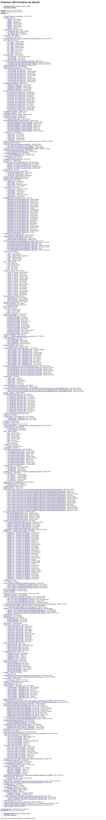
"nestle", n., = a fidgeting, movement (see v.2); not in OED (19, 336)
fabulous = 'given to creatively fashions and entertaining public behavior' (23, 608)
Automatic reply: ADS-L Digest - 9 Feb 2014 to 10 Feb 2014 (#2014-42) (23, 471)
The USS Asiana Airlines (11, 790)
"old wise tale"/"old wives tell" (12, 624)
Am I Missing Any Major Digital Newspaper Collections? (19, 61)
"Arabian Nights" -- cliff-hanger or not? (14, 416)
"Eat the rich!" (8, 132)
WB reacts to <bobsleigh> (11, 766)
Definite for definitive (10, 334)
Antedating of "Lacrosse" (11, 116)
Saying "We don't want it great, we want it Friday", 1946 (19, 802)
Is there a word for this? (10, 117)
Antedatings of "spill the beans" (12, 233)
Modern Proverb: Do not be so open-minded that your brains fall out (22, 675)
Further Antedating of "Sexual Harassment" (15, 65)
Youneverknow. (8, 187)
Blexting (6, 672)
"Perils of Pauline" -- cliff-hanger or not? (15, 686)
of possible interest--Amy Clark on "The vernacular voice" (19, 729)
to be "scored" (8, 678)
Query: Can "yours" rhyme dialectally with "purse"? (18, 596)
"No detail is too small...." (11, 595)
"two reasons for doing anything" (13, 449)
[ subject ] (18, 6)
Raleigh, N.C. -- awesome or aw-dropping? (15, 531)
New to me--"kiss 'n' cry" (11, 589)
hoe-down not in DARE (10, 315)
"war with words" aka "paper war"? (13, 68)
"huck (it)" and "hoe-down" (11, 424)
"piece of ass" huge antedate (11, 735)
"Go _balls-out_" (8, 473)
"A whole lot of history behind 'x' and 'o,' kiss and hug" (18, 605)
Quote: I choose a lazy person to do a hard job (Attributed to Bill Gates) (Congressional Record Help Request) (33, 489)
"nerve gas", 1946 (9, 800)
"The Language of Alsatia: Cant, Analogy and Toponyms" (19, 703)
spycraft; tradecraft (9, 427)
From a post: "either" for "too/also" (13, 745)
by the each (7, 35)
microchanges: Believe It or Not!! (13, 114)
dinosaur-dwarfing (9, 699)
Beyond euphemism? (9, 617)
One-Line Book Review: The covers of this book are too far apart (21, 366)
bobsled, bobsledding (10, 590)
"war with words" (9, 55)
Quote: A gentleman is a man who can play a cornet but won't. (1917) (22, 141)
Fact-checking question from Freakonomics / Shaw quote (19, 241)
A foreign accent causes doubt (12, 760)
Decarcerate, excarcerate (10, 660)
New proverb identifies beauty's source (14, 511)
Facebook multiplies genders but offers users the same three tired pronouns (24, 805)
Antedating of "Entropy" (10, 113)
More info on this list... (10, 7)
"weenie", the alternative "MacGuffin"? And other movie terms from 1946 (24, 796)
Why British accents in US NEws (13, 763)
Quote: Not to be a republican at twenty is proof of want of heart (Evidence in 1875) (26, 781)
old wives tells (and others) (11, 662)
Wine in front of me (9, 296)
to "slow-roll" (8, 160)
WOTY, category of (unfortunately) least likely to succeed (19, 583)
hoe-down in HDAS (9, 345)
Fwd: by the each (8, 169)
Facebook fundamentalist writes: (13, 153)
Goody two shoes (8, 806)
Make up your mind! (9, 776)
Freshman (7, 421)
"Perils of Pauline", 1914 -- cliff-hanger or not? (16, 348)
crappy (6, 251)
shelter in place (8, 180)
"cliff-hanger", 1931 (9, 683)
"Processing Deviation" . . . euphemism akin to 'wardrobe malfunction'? (23, 425)
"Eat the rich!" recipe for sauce (12, 171)
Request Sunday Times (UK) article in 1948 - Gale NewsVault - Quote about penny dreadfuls (29, 700)
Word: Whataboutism (10, 337)
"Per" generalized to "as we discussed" (14, 385)
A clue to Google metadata (11, 314)
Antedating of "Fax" (9, 488)
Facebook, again (8, 614)
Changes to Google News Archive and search (16, 520)
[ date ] (28, 6)
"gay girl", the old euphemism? (12, 681)
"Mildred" (7, 580)
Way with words (8, 779)
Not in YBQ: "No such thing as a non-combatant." (17, 144)
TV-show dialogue (9, 684)
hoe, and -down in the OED (11, 302)
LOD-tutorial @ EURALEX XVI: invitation (16, 593)
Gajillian (6, 444)
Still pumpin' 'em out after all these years (15, 197)
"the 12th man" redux (10, 29)
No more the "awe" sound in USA (13, 90)
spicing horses (8, 616)
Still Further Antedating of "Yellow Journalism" (17, 120)
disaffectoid (7, 142)
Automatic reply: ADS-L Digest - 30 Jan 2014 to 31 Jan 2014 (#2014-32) (23, 38)
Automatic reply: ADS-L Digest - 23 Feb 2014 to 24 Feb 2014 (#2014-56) (24, 782)
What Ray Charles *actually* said (13, 177)
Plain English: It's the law (11, 67)
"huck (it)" (7, 415)
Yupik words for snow (10, 483)
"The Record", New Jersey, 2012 (13, 413)
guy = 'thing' (7, 40)
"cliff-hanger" (8, 447)
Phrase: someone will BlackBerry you (14, 732)
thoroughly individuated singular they (14, 720)
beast (5, 431)
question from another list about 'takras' (14, 150)
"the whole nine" (8, 465)
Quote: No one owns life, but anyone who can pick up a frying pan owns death (25, 733)
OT (5, 592)
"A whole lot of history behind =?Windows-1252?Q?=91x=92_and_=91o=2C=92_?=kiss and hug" (30, 604)
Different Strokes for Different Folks (14, 236)
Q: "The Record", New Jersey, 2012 (13, 394)
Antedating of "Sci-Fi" (10, 651)
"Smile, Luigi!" (8, 376)
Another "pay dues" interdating (12, 178)
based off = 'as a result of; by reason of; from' (16, 162)
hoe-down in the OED (10, 303)
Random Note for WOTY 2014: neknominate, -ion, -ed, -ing (20, 705)
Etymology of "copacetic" (11, 791)
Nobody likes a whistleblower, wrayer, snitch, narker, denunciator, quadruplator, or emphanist (29, 775)
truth (5, 261)
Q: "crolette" (7, 730)
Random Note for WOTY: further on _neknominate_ (18, 724)
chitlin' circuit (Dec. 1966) (11, 642)
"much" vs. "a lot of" (9, 270)
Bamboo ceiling (8, 156)
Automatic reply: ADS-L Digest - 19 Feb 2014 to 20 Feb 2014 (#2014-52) (24, 758)
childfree (6, 17)
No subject (7, 422)
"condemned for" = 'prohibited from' (14, 482)
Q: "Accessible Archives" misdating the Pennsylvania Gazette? (21, 717)
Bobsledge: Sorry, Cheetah (11, 787)
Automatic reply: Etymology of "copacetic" (15, 803)
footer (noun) (7, 623)
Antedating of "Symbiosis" (11, 111)
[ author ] (23, 6)
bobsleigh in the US (9, 784)
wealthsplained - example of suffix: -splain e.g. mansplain (19, 529)
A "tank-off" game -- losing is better (13, 16)
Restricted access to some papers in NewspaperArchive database (21, 148)
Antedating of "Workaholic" (11, 83)
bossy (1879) (7, 306)
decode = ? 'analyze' (9, 392)
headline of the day (9, 486)
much (5, 308)
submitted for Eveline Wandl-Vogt (13, 159)
